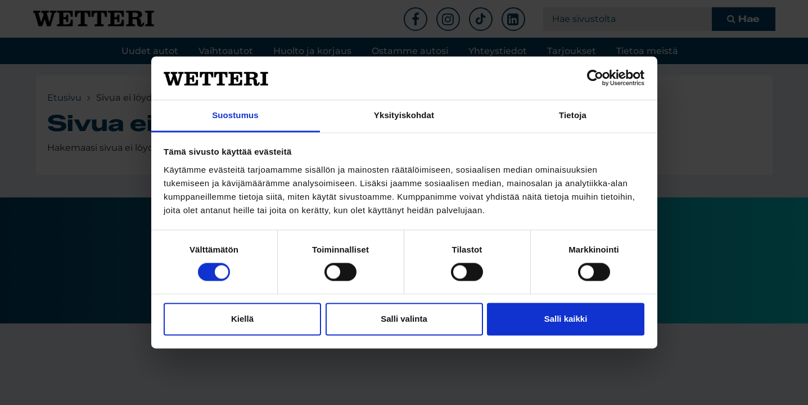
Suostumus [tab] (235, 115)
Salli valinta (404, 318)
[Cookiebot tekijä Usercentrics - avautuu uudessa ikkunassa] (595, 78)
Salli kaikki (566, 318)
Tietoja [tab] (572, 115)
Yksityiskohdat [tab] (404, 115)
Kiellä (242, 318)
